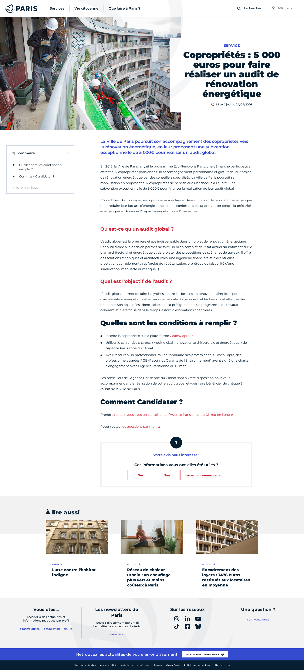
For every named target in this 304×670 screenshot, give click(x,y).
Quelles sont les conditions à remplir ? (40, 167)
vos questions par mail (138, 426)
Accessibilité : (124, 665)
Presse (158, 665)
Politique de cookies (197, 665)
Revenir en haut (27, 187)
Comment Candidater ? (36, 176)
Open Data (173, 665)
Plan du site (222, 665)
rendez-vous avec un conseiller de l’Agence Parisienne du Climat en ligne (172, 415)
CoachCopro (179, 336)
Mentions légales (85, 665)
